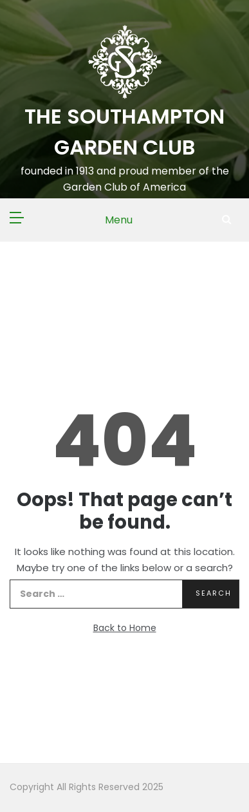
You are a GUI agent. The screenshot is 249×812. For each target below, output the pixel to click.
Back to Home (124, 627)
